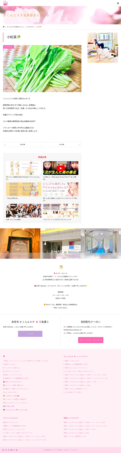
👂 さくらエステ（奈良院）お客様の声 (14, 399)
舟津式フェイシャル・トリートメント (76, 368)
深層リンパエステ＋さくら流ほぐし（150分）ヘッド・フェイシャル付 (85, 375)
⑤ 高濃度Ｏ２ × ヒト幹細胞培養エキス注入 (16, 378)
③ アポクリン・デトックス (11, 371)
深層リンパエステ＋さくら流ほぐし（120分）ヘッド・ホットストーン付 (86, 378)
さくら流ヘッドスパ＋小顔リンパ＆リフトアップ (79, 371)
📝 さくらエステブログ (10, 392)
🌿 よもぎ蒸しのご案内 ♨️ (11, 396)
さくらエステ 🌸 (76, 356)
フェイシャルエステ (10, 418)
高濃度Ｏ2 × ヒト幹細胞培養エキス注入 (76, 364)
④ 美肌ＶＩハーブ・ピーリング (12, 375)
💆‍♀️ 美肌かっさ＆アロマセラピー (12, 382)
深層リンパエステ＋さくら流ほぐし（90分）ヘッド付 (80, 382)
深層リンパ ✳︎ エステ (71, 418)
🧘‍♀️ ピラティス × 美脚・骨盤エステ (13, 385)
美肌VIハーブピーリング (72, 361)
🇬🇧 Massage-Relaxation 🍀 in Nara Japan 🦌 (15, 410)
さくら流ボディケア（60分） (73, 392)
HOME (4, 356)
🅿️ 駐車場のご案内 (8, 406)
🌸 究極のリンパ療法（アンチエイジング (15, 389)
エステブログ (8, 47)
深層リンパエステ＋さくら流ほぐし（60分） (78, 385)
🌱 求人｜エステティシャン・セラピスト (15, 403)
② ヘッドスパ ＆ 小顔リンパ (11, 368)
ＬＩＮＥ (30, 334)
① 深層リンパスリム (9, 364)
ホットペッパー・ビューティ (90, 340)
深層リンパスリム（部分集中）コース (76, 389)
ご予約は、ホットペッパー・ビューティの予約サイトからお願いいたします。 (26, 361)
